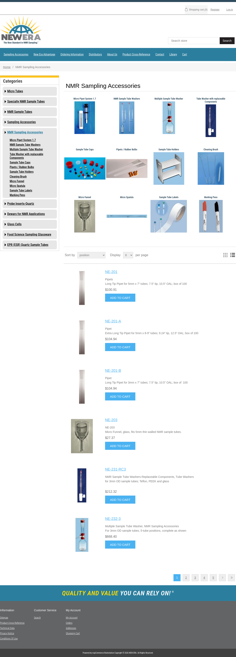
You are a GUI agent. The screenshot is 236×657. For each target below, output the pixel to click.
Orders (69, 622)
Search (37, 617)
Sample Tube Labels (21, 190)
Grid (225, 255)
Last (231, 577)
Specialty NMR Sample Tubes (26, 101)
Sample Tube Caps (20, 162)
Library (173, 54)
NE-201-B (113, 371)
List (232, 255)
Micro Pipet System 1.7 (23, 140)
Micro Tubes (15, 91)
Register (215, 9)
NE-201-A (113, 321)
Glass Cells (14, 224)
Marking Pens (17, 195)
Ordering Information (72, 54)
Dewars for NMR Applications (26, 214)
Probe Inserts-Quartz (20, 204)
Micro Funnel (17, 181)
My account (71, 617)
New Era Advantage (44, 54)
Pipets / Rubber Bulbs (22, 167)
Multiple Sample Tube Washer (26, 149)
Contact (160, 54)
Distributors (95, 54)
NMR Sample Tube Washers (25, 144)
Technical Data (7, 628)
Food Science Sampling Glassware (29, 234)
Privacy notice (7, 633)
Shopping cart (73, 633)
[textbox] (194, 40)
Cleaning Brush (18, 176)
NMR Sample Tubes (19, 112)
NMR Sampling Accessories (25, 132)
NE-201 (111, 272)
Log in (229, 9)
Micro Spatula (17, 185)
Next (222, 577)
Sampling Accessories (16, 54)
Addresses (71, 628)
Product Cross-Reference (136, 54)
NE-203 (111, 420)
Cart (184, 54)
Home (6, 67)
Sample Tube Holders (21, 171)
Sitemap (4, 617)
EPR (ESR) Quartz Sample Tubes (27, 245)
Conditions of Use (9, 638)
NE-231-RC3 (115, 469)
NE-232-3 (113, 519)
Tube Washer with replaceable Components (26, 156)
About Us (112, 54)
